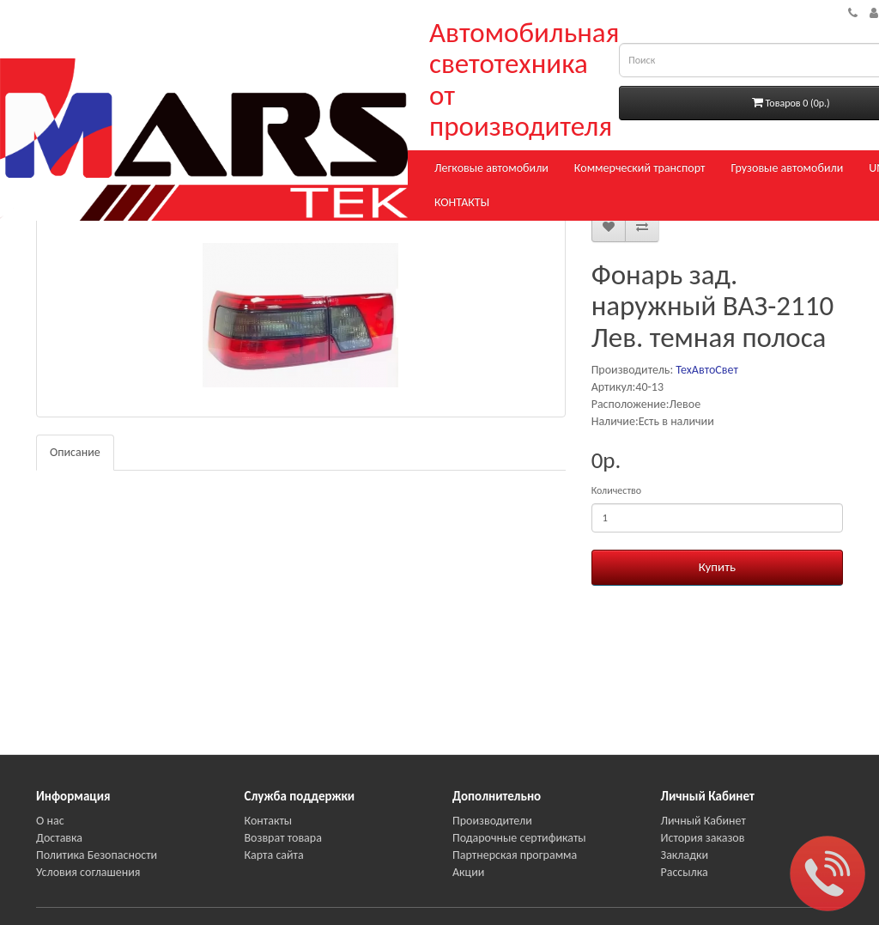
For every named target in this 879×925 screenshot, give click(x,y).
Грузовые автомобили (786, 168)
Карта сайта (274, 855)
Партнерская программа (514, 855)
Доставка (59, 838)
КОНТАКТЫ (461, 202)
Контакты (269, 820)
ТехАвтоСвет (706, 369)
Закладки (685, 855)
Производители (492, 820)
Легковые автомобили (491, 168)
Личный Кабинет (703, 820)
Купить (717, 567)
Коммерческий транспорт (640, 168)
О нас (50, 820)
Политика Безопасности (96, 855)
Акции (468, 872)
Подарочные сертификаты (519, 838)
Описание (75, 452)
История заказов (703, 838)
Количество (616, 490)
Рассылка (684, 872)
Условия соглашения (88, 872)
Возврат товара (283, 838)
